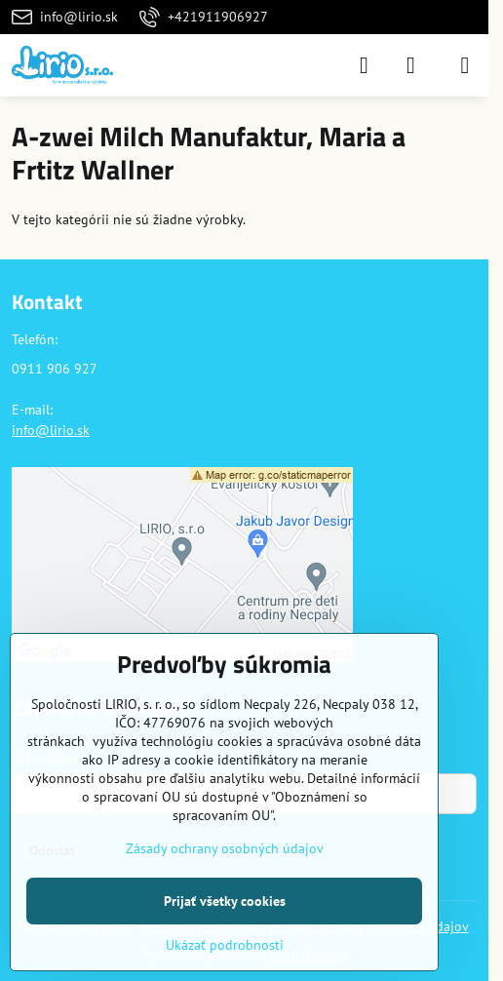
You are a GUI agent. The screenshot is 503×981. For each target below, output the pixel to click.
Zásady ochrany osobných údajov (225, 848)
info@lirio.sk (51, 430)
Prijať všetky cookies (225, 901)
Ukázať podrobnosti (225, 945)
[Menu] (465, 65)
